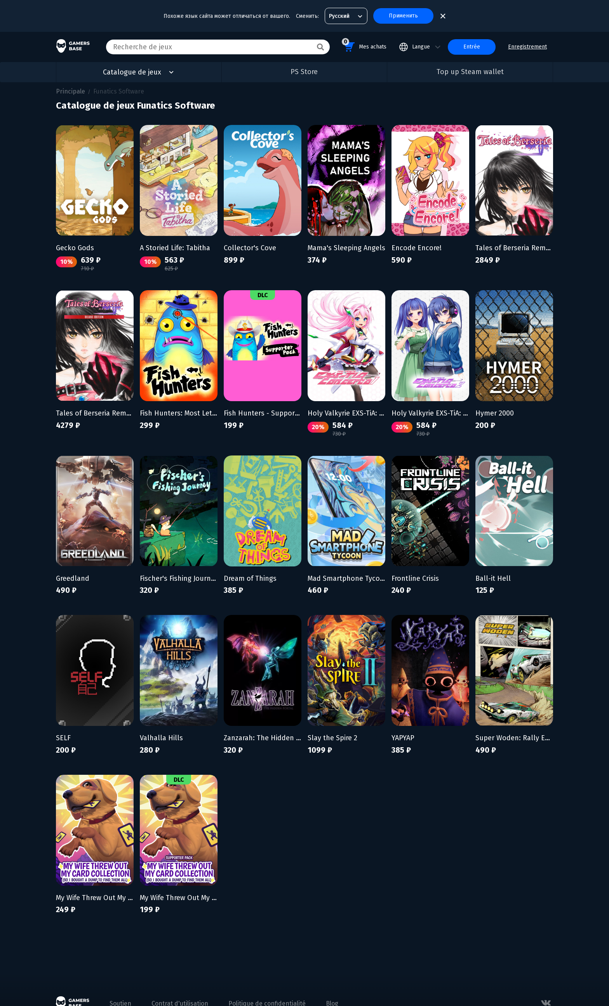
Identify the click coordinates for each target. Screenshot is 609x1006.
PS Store (304, 72)
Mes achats (364, 45)
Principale (70, 91)
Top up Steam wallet (470, 72)
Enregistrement (527, 46)
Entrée (471, 46)
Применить (403, 15)
